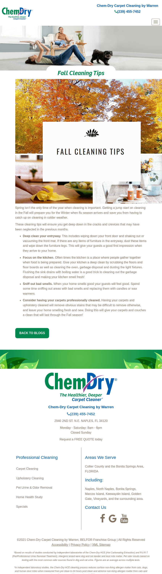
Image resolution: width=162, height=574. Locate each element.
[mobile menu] (156, 22)
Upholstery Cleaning (30, 478)
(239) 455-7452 (127, 12)
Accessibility (60, 544)
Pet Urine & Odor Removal (34, 487)
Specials (22, 506)
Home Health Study (29, 497)
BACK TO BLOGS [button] (32, 333)
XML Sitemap (101, 544)
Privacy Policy (80, 544)
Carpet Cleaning (27, 468)
